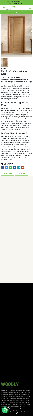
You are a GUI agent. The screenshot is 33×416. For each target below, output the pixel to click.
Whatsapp (21, 173)
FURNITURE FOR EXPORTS (14, 1)
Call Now (7, 173)
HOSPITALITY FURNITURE (16, 3)
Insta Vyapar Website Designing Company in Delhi (17, 411)
